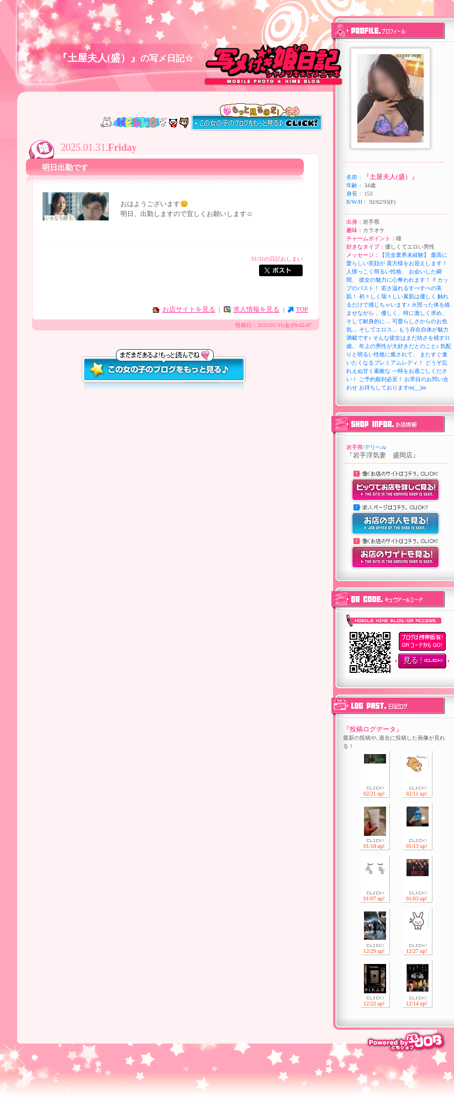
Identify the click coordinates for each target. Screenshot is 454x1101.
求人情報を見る (256, 309)
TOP (302, 309)
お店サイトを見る (188, 309)
